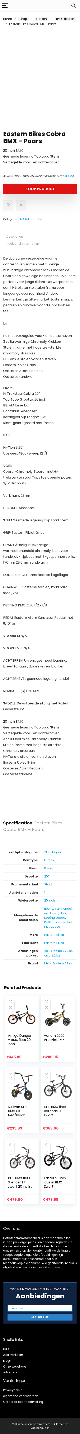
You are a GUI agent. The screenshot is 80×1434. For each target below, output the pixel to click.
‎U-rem (49, 860)
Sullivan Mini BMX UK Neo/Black (17, 1111)
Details (68, 176)
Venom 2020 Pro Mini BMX (54, 1037)
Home (7, 19)
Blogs (7, 1361)
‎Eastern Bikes (54, 935)
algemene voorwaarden (20, 1396)
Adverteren (11, 1372)
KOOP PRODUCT (40, 188)
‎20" (46, 876)
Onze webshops (14, 1366)
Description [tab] (14, 236)
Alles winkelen (13, 1355)
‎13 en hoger (52, 852)
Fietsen (41, 19)
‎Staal (48, 884)
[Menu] (5, 5)
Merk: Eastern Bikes (58, 963)
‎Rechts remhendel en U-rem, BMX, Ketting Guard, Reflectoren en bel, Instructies (58, 918)
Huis (6, 1349)
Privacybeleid (12, 1390)
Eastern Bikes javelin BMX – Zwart (55, 1182)
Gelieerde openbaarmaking (23, 1402)
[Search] (74, 5)
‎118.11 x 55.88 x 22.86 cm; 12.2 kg (58, 953)
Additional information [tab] (22, 244)
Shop (23, 19)
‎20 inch (49, 900)
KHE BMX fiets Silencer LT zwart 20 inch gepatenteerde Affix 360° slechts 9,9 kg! (19, 1188)
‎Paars (48, 868)
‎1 (44, 892)
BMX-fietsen (65, 19)
